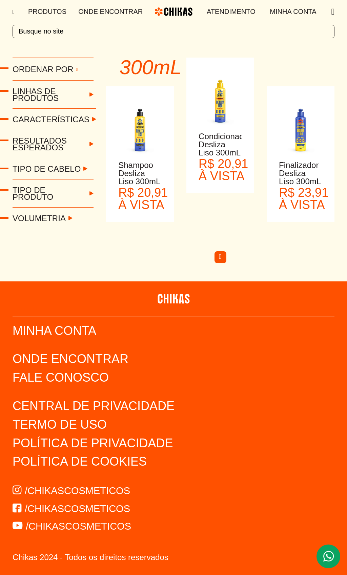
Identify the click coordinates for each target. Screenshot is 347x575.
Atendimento (231, 11)
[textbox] (173, 31)
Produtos (47, 11)
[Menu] (14, 11)
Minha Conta (293, 11)
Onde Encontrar (110, 11)
